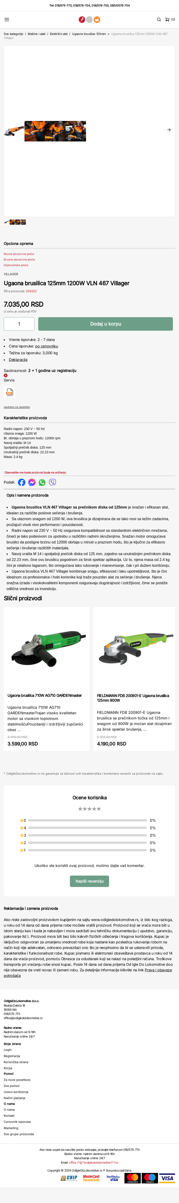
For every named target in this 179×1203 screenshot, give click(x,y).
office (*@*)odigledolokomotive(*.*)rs (93, 1177)
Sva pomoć (12, 1101)
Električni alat (59, 34)
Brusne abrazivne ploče (19, 274)
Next (169, 130)
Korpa (8, 1083)
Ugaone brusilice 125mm (89, 34)
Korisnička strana (16, 1077)
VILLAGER (11, 289)
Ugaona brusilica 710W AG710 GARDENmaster (44, 710)
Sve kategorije (13, 34)
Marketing (11, 1143)
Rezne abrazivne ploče (19, 269)
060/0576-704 (120, 5)
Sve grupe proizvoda (19, 1149)
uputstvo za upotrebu (17, 422)
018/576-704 (81, 5)
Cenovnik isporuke (17, 1136)
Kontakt (9, 1130)
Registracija (12, 1071)
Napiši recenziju (89, 896)
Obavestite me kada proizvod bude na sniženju (35, 487)
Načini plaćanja (14, 1113)
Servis (9, 395)
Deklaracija (18, 374)
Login (8, 1064)
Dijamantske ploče (16, 280)
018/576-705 (100, 5)
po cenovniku (46, 361)
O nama (9, 1124)
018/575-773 (63, 5)
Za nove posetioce (17, 1094)
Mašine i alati (36, 34)
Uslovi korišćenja (16, 1107)
